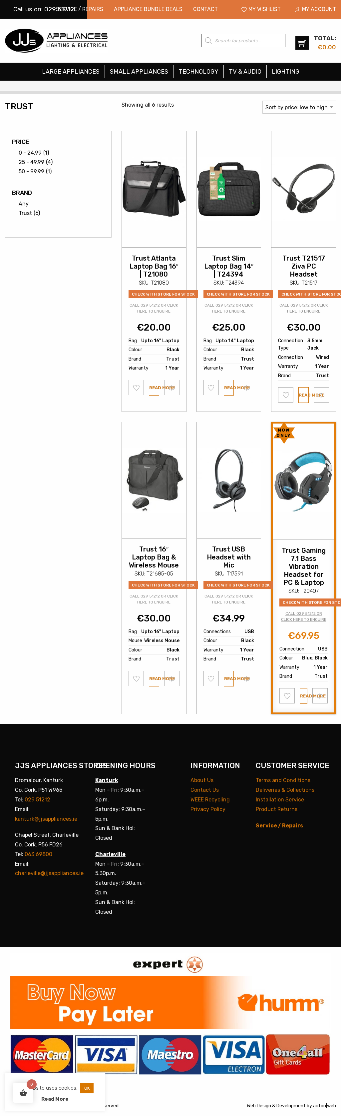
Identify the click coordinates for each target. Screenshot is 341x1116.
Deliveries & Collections (285, 790)
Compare (172, 387)
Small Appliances (139, 71)
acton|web (324, 1106)
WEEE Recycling (210, 799)
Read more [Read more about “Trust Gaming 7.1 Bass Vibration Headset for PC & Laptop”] (303, 695)
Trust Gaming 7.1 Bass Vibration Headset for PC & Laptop (304, 566)
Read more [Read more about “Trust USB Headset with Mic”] (229, 678)
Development (291, 1106)
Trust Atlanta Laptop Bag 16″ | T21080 (154, 266)
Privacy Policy (207, 809)
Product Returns (276, 809)
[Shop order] (299, 107)
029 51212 (37, 799)
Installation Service (280, 799)
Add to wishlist (136, 387)
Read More (55, 1099)
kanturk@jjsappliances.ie (46, 819)
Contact (205, 9)
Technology (198, 71)
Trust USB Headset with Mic (229, 557)
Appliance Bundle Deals (148, 9)
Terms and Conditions (283, 780)
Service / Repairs (79, 9)
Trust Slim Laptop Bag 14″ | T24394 (228, 266)
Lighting (285, 71)
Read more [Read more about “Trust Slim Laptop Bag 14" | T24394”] (229, 387)
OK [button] (87, 1088)
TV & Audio (245, 71)
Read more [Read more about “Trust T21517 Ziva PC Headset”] (304, 395)
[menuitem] (80, 9)
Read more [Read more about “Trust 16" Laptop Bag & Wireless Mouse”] (154, 678)
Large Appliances (71, 71)
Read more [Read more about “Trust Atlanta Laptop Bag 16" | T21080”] (154, 387)
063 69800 (38, 854)
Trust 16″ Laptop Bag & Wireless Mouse (154, 557)
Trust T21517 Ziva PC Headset (303, 266)
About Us (201, 780)
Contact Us (204, 790)
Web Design (259, 1106)
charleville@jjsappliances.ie (49, 873)
